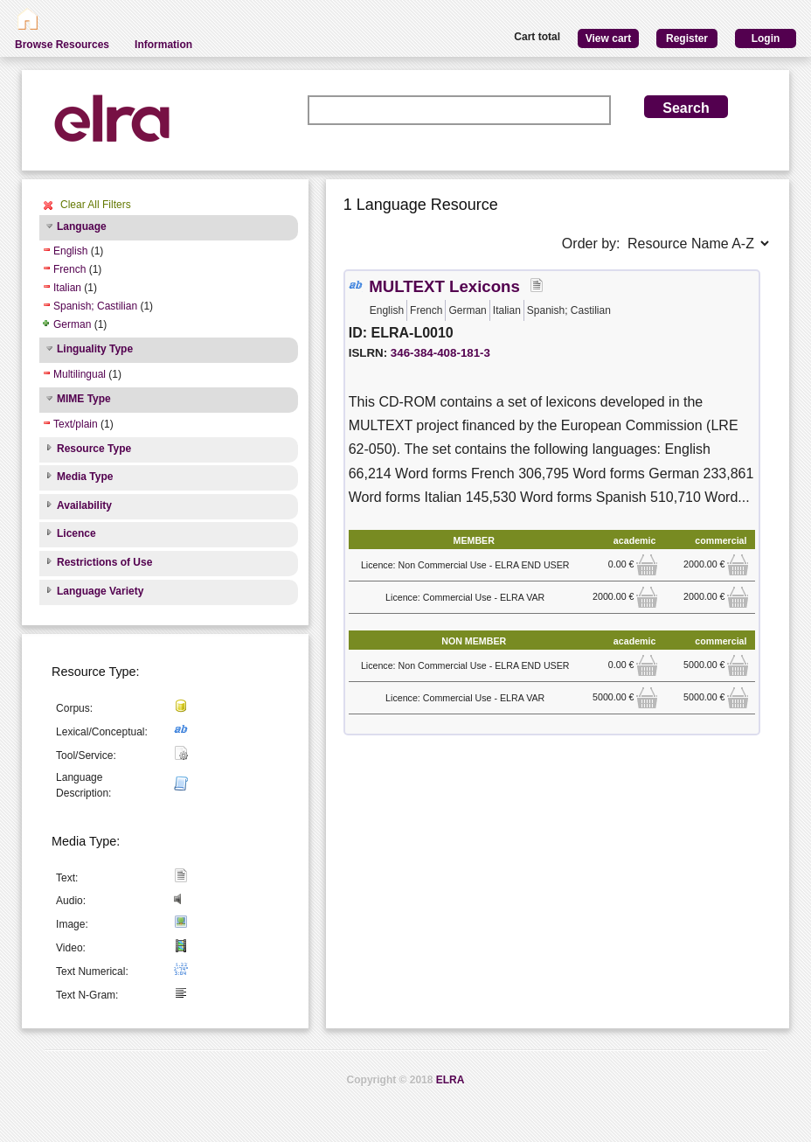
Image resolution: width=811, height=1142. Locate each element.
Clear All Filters (95, 204)
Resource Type (94, 448)
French (69, 269)
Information (163, 44)
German (72, 324)
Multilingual (79, 374)
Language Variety (100, 591)
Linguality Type (95, 349)
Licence (76, 533)
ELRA (450, 1080)
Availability (84, 505)
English (70, 251)
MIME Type (84, 399)
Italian (67, 288)
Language (82, 226)
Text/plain (75, 424)
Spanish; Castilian (95, 306)
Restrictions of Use (104, 562)
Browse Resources (62, 44)
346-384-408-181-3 (440, 352)
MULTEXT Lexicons (444, 286)
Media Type (85, 476)
